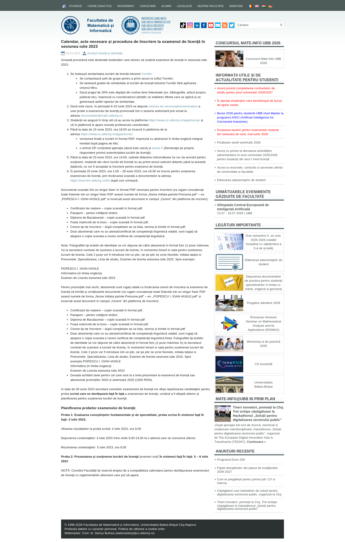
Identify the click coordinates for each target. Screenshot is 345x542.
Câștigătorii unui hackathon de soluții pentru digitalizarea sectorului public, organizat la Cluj (249, 492)
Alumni (166, 6)
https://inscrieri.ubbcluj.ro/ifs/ (90, 180)
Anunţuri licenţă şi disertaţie (105, 53)
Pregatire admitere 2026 (263, 303)
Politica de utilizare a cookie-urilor (141, 529)
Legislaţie (184, 6)
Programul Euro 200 (231, 459)
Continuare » (256, 441)
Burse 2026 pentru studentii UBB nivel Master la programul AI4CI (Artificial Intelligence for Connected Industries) (250, 117)
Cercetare (148, 6)
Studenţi (75, 6)
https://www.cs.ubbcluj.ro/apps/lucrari (174, 120)
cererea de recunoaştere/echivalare (173, 106)
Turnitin (146, 74)
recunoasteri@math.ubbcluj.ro (101, 115)
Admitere (236, 6)
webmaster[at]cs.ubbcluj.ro (135, 533)
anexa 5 (157, 148)
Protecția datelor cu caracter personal (91, 529)
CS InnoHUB (263, 364)
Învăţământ (125, 6)
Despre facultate (211, 6)
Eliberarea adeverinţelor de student (241, 180)
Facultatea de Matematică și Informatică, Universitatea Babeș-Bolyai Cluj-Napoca (139, 524)
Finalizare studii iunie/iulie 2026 (238, 142)
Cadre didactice (100, 6)
